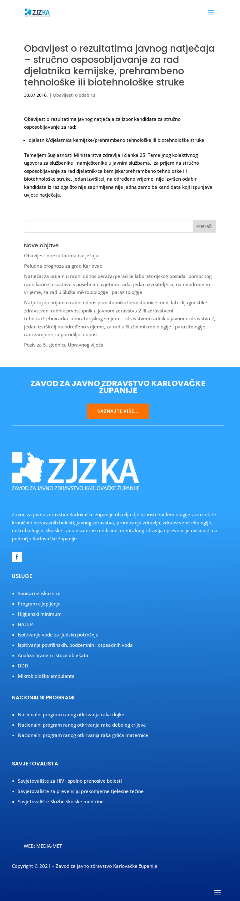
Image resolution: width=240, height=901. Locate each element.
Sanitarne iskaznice (39, 593)
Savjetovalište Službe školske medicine (61, 801)
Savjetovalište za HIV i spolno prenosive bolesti (70, 781)
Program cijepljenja (39, 603)
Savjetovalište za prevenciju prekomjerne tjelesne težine (81, 791)
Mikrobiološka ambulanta (46, 676)
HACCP (25, 624)
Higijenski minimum (40, 614)
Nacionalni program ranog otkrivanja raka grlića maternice (83, 735)
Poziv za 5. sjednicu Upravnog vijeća (63, 345)
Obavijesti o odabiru (74, 95)
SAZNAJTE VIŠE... (118, 411)
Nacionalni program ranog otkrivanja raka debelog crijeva (82, 725)
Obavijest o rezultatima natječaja (61, 255)
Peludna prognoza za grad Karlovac (63, 266)
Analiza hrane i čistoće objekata (53, 655)
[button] (211, 16)
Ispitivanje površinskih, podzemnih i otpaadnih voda (75, 645)
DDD (23, 665)
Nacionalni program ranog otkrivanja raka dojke (71, 714)
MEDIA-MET (49, 846)
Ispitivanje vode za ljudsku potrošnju (58, 634)
